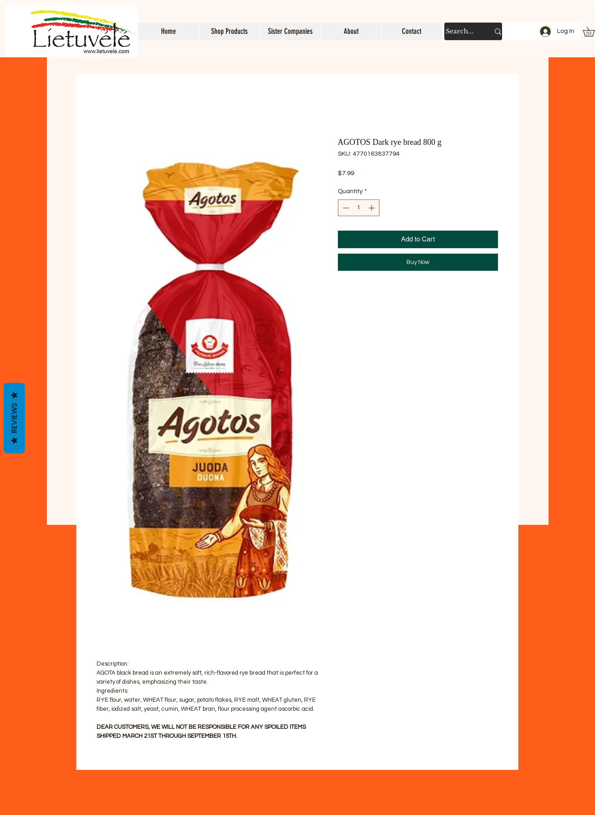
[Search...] (461, 31)
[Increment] (372, 208)
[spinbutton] (359, 208)
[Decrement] (345, 208)
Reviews (14, 418)
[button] (229, 31)
